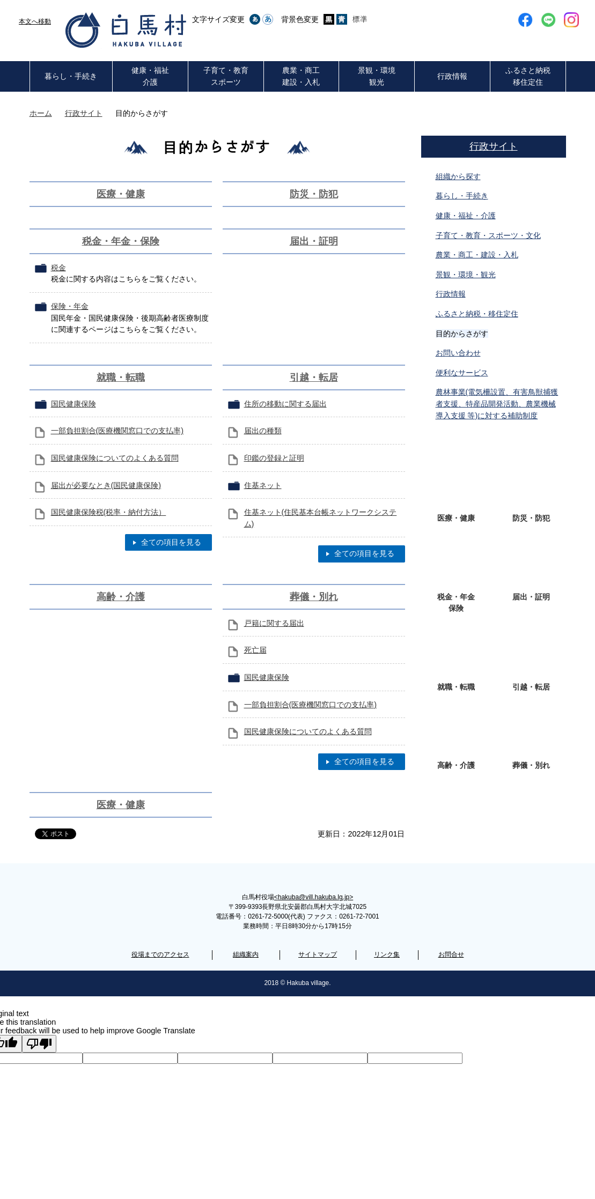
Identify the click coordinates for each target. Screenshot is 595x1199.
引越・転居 (314, 377)
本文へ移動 (35, 21)
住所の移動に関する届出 (285, 403)
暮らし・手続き (462, 195)
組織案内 (246, 954)
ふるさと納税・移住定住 (477, 313)
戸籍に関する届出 (274, 623)
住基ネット (263, 485)
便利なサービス (462, 372)
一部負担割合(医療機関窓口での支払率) (117, 430)
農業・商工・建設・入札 (477, 254)
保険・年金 (70, 306)
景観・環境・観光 (466, 274)
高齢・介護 (121, 596)
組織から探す (458, 176)
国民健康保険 (73, 403)
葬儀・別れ (314, 596)
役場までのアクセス (160, 954)
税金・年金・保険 (120, 241)
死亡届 (255, 650)
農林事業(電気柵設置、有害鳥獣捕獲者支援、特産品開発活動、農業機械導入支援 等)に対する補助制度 (497, 403)
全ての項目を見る (171, 542)
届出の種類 (263, 430)
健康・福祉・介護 (466, 215)
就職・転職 (121, 377)
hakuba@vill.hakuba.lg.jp (313, 897)
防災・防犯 (314, 194)
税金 (58, 267)
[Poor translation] (39, 1044)
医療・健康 (121, 194)
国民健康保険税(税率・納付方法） (108, 512)
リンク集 (387, 954)
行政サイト (83, 113)
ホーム (41, 113)
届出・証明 (314, 241)
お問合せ (451, 954)
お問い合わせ (458, 353)
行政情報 (451, 294)
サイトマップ (317, 954)
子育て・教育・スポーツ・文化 (488, 235)
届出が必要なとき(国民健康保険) (106, 485)
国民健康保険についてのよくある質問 (115, 458)
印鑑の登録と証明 (274, 458)
